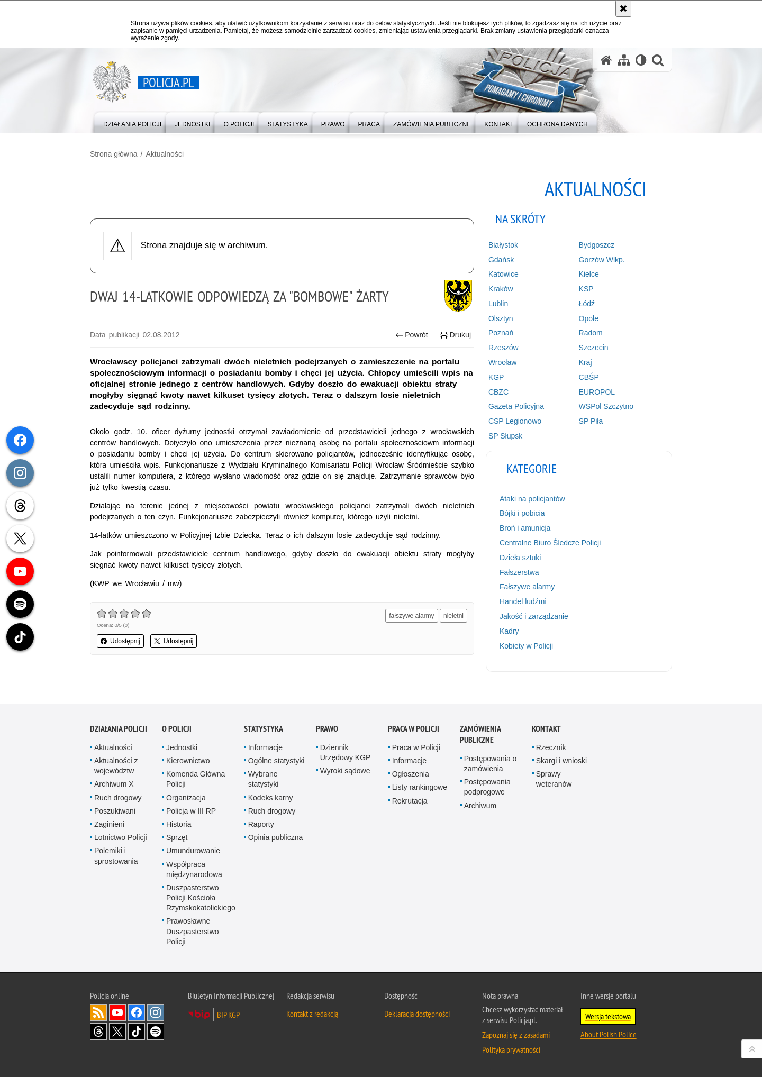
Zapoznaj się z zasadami (516, 1034)
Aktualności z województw (116, 765)
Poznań (500, 332)
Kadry (509, 631)
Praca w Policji (413, 728)
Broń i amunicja (525, 528)
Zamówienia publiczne (480, 734)
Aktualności (165, 154)
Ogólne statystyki (276, 760)
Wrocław (502, 362)
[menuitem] (132, 122)
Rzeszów (503, 347)
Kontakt (546, 728)
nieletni (453, 615)
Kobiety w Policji (526, 646)
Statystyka (263, 728)
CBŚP (589, 377)
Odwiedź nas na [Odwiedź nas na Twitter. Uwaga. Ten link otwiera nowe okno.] (117, 1031)
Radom (591, 332)
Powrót (411, 335)
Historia (178, 824)
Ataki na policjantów (532, 499)
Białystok (503, 245)
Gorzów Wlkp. (602, 259)
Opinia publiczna (275, 837)
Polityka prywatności (511, 1049)
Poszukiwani (114, 811)
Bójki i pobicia (522, 513)
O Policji (177, 728)
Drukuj (455, 335)
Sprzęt (176, 837)
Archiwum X (114, 784)
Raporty (261, 824)
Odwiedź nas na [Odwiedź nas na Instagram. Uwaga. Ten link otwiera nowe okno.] (155, 1012)
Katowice (503, 274)
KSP (586, 289)
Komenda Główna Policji (195, 779)
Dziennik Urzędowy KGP (345, 752)
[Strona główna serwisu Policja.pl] (606, 60)
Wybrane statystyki (263, 779)
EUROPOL (597, 392)
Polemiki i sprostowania (116, 855)
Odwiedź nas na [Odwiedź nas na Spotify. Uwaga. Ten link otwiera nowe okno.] (155, 1031)
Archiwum (480, 805)
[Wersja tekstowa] (641, 60)
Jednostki (181, 747)
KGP (496, 377)
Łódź (587, 303)
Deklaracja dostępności (417, 1013)
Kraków (500, 289)
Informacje (265, 747)
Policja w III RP (191, 811)
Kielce (589, 274)
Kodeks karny (270, 797)
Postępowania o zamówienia (490, 763)
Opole (588, 318)
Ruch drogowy (118, 797)
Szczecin (594, 347)
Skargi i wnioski (561, 760)
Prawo (327, 728)
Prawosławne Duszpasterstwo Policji (192, 931)
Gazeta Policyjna (516, 406)
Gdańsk (501, 259)
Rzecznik (551, 747)
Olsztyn (500, 318)
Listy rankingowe (419, 787)
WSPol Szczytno (606, 406)
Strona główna (114, 154)
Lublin (498, 303)
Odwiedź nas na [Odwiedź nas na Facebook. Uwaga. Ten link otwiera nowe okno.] (136, 1012)
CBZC (498, 392)
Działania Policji (118, 728)
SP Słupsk (505, 436)
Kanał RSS (98, 1012)
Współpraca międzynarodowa (194, 869)
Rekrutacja (410, 801)
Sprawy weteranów (554, 779)
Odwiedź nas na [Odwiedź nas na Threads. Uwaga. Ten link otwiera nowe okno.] (98, 1031)
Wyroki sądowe (345, 770)
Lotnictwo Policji (120, 837)
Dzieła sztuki (520, 557)
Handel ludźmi (523, 601)
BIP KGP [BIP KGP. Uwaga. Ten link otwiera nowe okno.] (228, 1014)
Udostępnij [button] (120, 641)
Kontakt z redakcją (312, 1013)
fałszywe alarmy (411, 615)
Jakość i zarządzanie (534, 616)
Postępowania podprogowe (487, 787)
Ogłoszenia (410, 774)
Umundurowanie (193, 850)
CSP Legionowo (514, 421)
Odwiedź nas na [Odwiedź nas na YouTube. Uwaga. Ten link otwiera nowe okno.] (117, 1012)
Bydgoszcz (597, 245)
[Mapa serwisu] (624, 60)
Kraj (585, 362)
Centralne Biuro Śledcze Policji (550, 542)
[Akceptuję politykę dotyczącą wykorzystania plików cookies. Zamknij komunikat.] (623, 8)
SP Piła (591, 421)
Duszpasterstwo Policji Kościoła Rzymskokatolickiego (200, 897)
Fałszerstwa (519, 572)
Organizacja (186, 797)
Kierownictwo (188, 760)
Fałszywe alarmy (527, 586)
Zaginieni (109, 824)
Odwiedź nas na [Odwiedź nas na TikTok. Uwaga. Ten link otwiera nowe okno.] (136, 1031)
